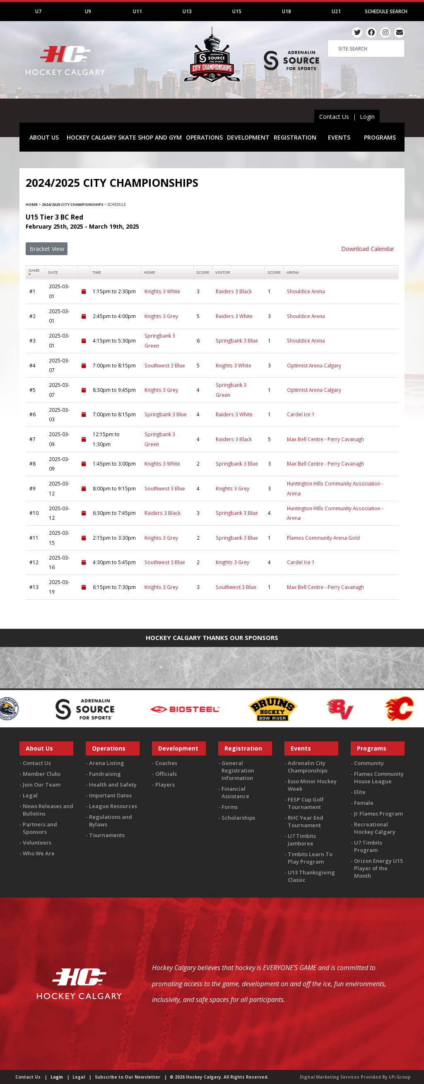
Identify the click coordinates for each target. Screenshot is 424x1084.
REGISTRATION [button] (295, 137)
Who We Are (39, 853)
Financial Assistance (235, 792)
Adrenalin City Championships (308, 766)
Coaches (166, 763)
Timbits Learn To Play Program (310, 857)
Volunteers (37, 842)
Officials (166, 773)
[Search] (366, 48)
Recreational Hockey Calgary (374, 828)
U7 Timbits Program (368, 846)
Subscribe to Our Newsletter (127, 1077)
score (203, 272)
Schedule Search (386, 11)
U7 (38, 11)
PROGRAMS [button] (380, 137)
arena (293, 272)
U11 (137, 11)
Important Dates (110, 795)
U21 (336, 11)
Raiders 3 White (234, 316)
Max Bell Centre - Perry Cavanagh (325, 439)
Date (53, 272)
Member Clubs (41, 773)
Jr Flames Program (378, 813)
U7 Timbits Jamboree (302, 839)
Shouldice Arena (306, 291)
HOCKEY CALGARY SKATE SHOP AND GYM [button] (124, 137)
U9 (88, 11)
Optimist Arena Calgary (314, 365)
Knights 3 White (162, 291)
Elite (360, 792)
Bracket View (46, 249)
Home (32, 204)
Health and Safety (113, 784)
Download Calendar (367, 249)
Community (369, 763)
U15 (236, 11)
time (96, 272)
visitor (222, 272)
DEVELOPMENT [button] (248, 137)
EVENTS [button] (339, 137)
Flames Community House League (379, 777)
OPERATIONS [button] (204, 137)
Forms (230, 807)
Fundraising (105, 773)
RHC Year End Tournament (305, 821)
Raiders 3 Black (234, 291)
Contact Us (334, 117)
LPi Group (400, 1077)
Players (165, 784)
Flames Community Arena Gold (323, 537)
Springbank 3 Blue (237, 340)
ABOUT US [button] (44, 137)
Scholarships (238, 817)
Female (363, 802)
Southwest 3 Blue (165, 365)
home (149, 272)
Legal (30, 795)
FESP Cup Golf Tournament (306, 803)
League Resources (113, 806)
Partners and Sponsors (40, 828)
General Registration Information (238, 770)
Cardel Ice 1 (301, 414)
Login (367, 117)
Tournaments (107, 835)
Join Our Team (41, 784)
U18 (286, 11)
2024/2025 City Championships (73, 204)
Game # (34, 272)
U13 (187, 11)
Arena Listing (106, 763)
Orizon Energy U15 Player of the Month (378, 868)
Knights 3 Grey (161, 316)
